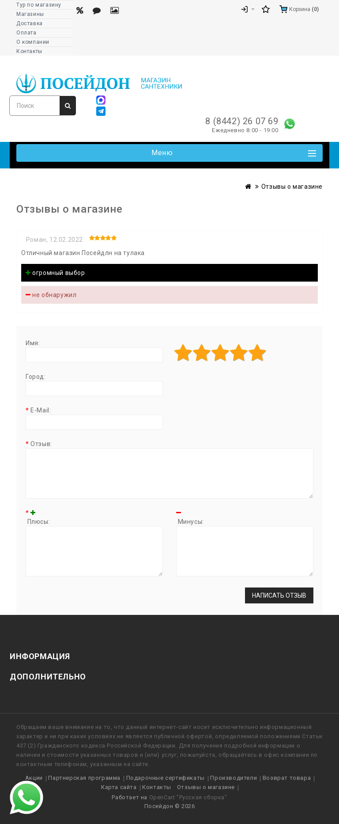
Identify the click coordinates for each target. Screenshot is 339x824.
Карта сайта (119, 787)
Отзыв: (41, 443)
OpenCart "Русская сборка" (188, 797)
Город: (36, 376)
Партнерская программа (84, 777)
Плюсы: (38, 517)
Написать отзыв (279, 595)
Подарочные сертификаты (165, 777)
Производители (233, 777)
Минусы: (190, 517)
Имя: (33, 343)
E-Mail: (40, 410)
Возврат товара (287, 777)
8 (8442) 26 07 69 (241, 121)
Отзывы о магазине (292, 186)
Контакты (156, 787)
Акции (34, 777)
